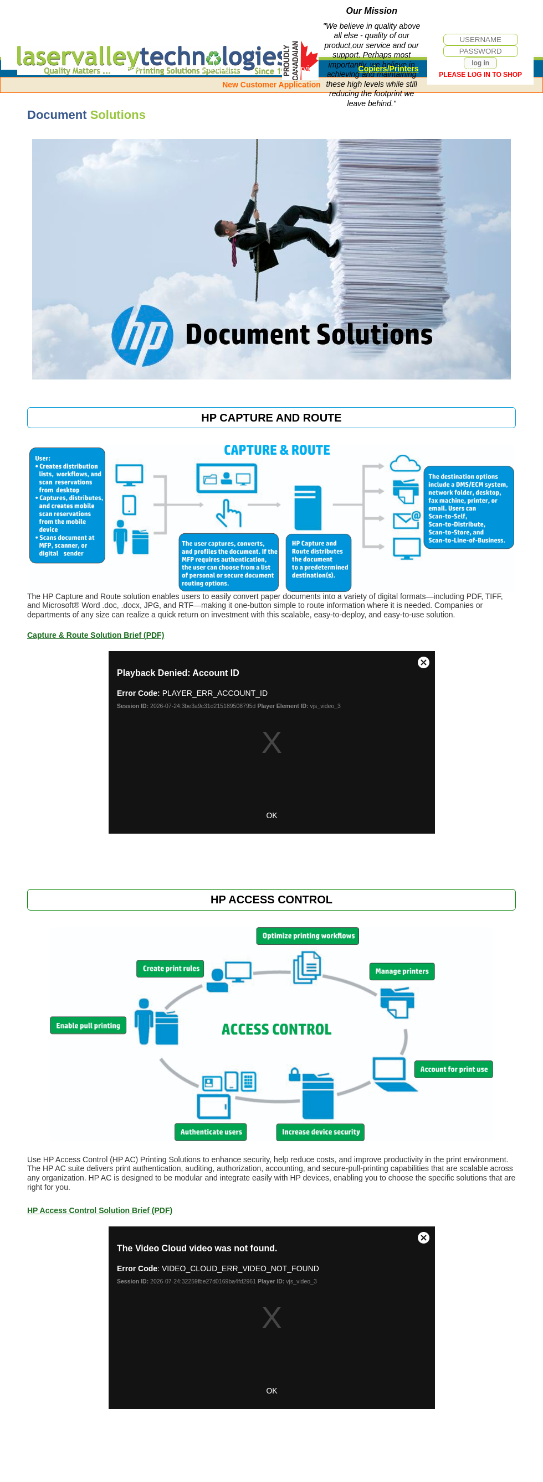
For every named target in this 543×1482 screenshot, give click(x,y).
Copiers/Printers (388, 68)
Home (135, 68)
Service (304, 68)
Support (472, 68)
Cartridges (220, 68)
